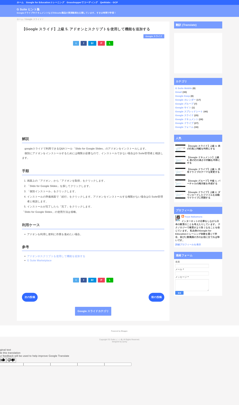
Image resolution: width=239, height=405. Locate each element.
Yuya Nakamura (193, 216)
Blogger (124, 331)
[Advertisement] (198, 53)
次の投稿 (30, 297)
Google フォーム (184, 127)
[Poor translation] (11, 360)
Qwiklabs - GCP (109, 2)
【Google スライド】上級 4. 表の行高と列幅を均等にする (203, 147)
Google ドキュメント (186, 119)
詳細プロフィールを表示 (188, 244)
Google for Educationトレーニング (45, 2)
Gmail (178, 92)
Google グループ (184, 103)
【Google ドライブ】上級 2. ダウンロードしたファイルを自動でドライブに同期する (203, 195)
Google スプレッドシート (189, 111)
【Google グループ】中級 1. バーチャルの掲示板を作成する (203, 182)
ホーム (20, 2)
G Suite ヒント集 (28, 9)
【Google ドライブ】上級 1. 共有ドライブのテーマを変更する (203, 170)
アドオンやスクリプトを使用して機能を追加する (56, 256)
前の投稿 (156, 297)
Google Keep (182, 96)
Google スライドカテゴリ (93, 311)
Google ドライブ (184, 123)
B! (92, 43)
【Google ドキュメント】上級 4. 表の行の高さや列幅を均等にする (203, 160)
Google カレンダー (185, 99)
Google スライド (153, 36)
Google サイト (183, 107)
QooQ (124, 342)
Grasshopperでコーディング (82, 2)
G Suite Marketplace (39, 260)
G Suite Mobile (183, 88)
